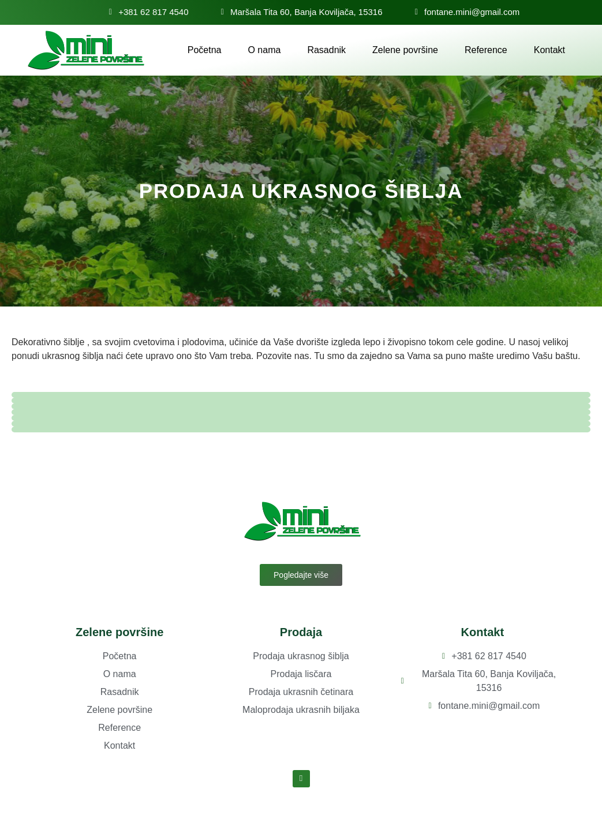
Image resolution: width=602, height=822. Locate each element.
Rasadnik (326, 50)
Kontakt (549, 50)
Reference (486, 50)
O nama (264, 50)
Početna (205, 50)
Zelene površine (405, 50)
